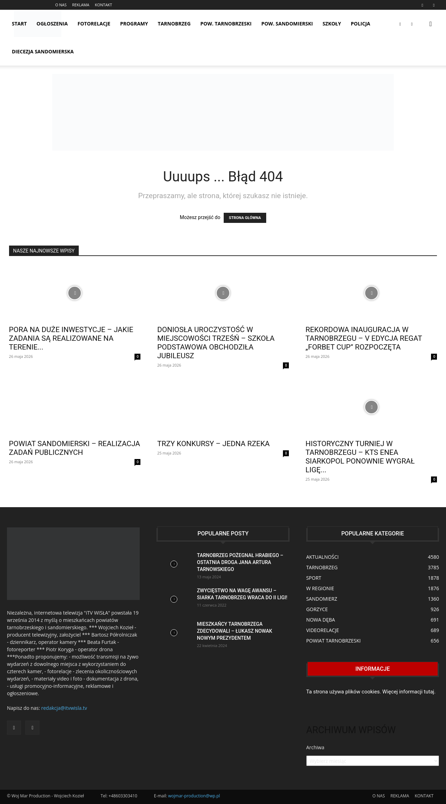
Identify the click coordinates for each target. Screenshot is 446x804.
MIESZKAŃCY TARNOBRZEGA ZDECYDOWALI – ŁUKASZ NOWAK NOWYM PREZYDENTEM (234, 631)
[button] (430, 24)
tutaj (429, 692)
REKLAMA (80, 4)
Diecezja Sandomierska (43, 51)
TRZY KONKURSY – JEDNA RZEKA (213, 443)
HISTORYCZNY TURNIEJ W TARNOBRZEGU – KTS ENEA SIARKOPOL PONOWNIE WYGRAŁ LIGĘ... (360, 456)
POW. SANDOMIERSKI (287, 23)
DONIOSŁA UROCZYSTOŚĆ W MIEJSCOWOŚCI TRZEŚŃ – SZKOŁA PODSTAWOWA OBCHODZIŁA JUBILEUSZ (216, 342)
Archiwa (315, 747)
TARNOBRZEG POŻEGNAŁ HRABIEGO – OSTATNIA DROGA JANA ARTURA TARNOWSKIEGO (240, 562)
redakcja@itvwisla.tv (64, 708)
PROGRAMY (134, 23)
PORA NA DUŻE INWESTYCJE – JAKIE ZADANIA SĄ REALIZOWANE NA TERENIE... (71, 338)
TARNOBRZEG (174, 23)
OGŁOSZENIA (52, 23)
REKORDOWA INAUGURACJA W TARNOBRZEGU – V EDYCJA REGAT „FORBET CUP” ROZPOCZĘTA (364, 338)
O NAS (61, 4)
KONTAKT (103, 4)
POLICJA (360, 23)
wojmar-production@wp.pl (194, 796)
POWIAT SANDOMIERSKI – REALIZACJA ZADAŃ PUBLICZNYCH (74, 448)
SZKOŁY (332, 23)
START (19, 23)
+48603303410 (123, 796)
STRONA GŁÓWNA (245, 218)
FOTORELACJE (94, 23)
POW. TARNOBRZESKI (226, 23)
